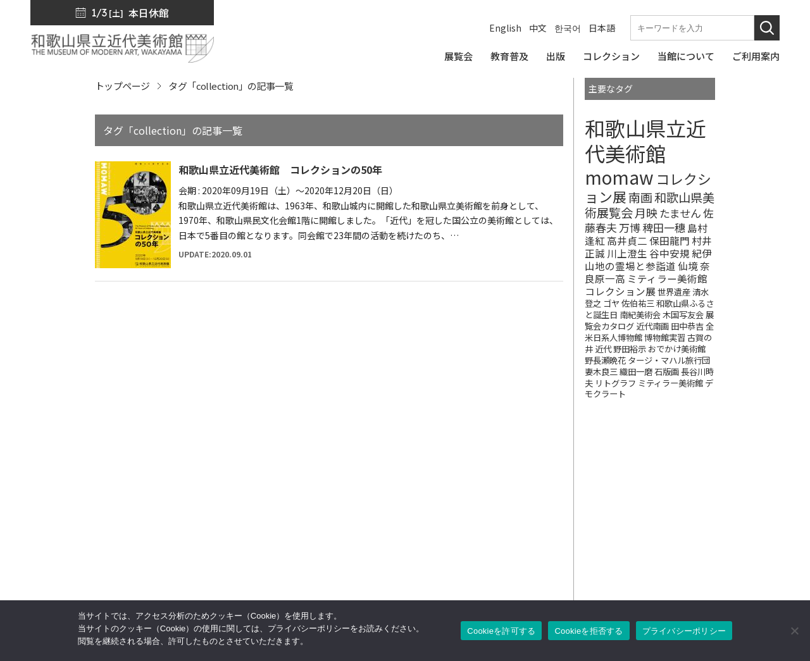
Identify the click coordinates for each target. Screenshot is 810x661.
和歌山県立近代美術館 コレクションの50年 (280, 169)
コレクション (460, 527)
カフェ (553, 562)
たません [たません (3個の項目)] (680, 213)
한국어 (567, 28)
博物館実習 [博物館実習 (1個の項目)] (664, 337)
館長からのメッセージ (586, 473)
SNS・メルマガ (573, 491)
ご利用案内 (455, 580)
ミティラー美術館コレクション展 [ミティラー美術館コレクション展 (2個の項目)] (646, 284)
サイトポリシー (718, 562)
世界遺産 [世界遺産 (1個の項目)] (673, 292)
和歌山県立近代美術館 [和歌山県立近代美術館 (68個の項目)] (645, 140)
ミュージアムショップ (586, 527)
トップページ (122, 85)
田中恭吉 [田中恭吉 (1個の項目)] (687, 326)
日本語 (602, 28)
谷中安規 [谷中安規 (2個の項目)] (669, 253)
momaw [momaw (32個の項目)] (619, 177)
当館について (460, 562)
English (505, 28)
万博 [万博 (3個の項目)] (629, 227)
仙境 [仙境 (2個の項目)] (688, 266)
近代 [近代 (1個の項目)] (603, 349)
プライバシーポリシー (732, 544)
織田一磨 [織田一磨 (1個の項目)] (636, 372)
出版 (441, 509)
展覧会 (446, 491)
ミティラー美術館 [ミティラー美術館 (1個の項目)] (670, 383)
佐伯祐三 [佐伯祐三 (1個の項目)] (637, 303)
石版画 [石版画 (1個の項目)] (666, 372)
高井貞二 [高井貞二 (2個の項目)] (627, 240)
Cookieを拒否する (588, 631)
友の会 (553, 544)
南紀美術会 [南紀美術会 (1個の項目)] (640, 315)
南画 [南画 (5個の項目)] (640, 197)
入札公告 (704, 509)
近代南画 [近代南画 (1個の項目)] (652, 326)
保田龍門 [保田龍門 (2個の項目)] (669, 240)
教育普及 (451, 544)
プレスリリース (718, 473)
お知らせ (704, 491)
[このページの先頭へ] (771, 458)
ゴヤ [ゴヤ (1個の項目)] (611, 303)
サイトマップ (713, 527)
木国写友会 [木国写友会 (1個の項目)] (683, 315)
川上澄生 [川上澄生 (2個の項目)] (627, 253)
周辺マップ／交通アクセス (87, 577)
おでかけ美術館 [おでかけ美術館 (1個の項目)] (677, 349)
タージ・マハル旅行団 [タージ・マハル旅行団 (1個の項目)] (669, 360)
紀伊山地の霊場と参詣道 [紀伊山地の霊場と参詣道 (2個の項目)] (648, 259)
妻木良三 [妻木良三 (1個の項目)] (601, 372)
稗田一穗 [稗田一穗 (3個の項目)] (663, 227)
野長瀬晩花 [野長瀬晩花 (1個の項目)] (605, 360)
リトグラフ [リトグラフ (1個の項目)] (615, 383)
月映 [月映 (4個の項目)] (646, 212)
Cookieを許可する (501, 631)
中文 (538, 28)
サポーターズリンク (581, 580)
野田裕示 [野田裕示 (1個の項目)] (629, 349)
